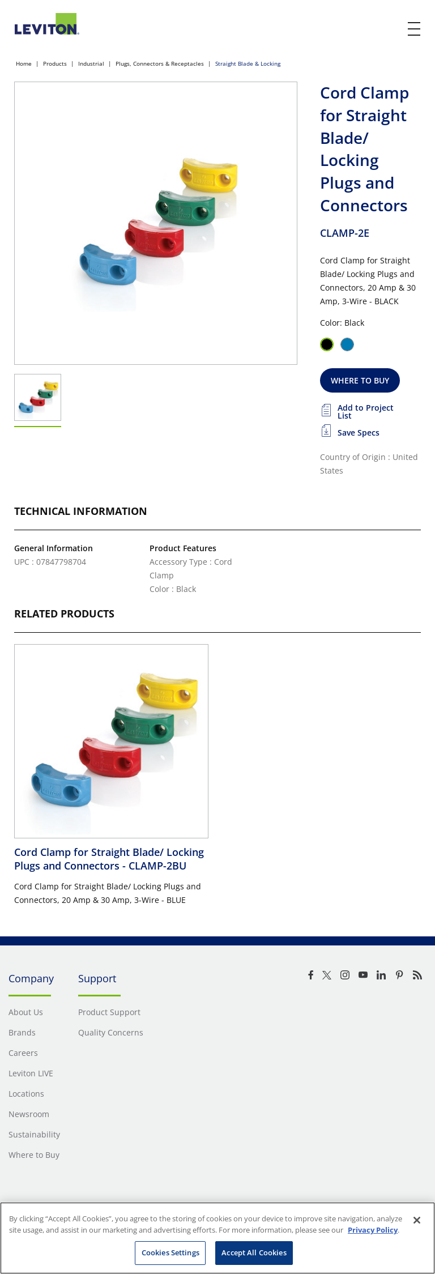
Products (55, 63)
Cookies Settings (170, 1252)
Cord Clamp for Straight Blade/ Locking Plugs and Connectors (109, 858)
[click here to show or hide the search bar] (391, 29)
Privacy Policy (373, 1230)
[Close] (416, 1220)
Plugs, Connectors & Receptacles (160, 63)
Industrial (91, 63)
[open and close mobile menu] (414, 29)
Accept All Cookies (253, 1252)
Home (24, 63)
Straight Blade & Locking (247, 63)
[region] (217, 1238)
